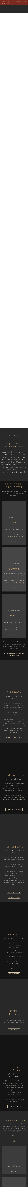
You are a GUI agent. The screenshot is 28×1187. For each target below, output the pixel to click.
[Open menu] (23, 8)
